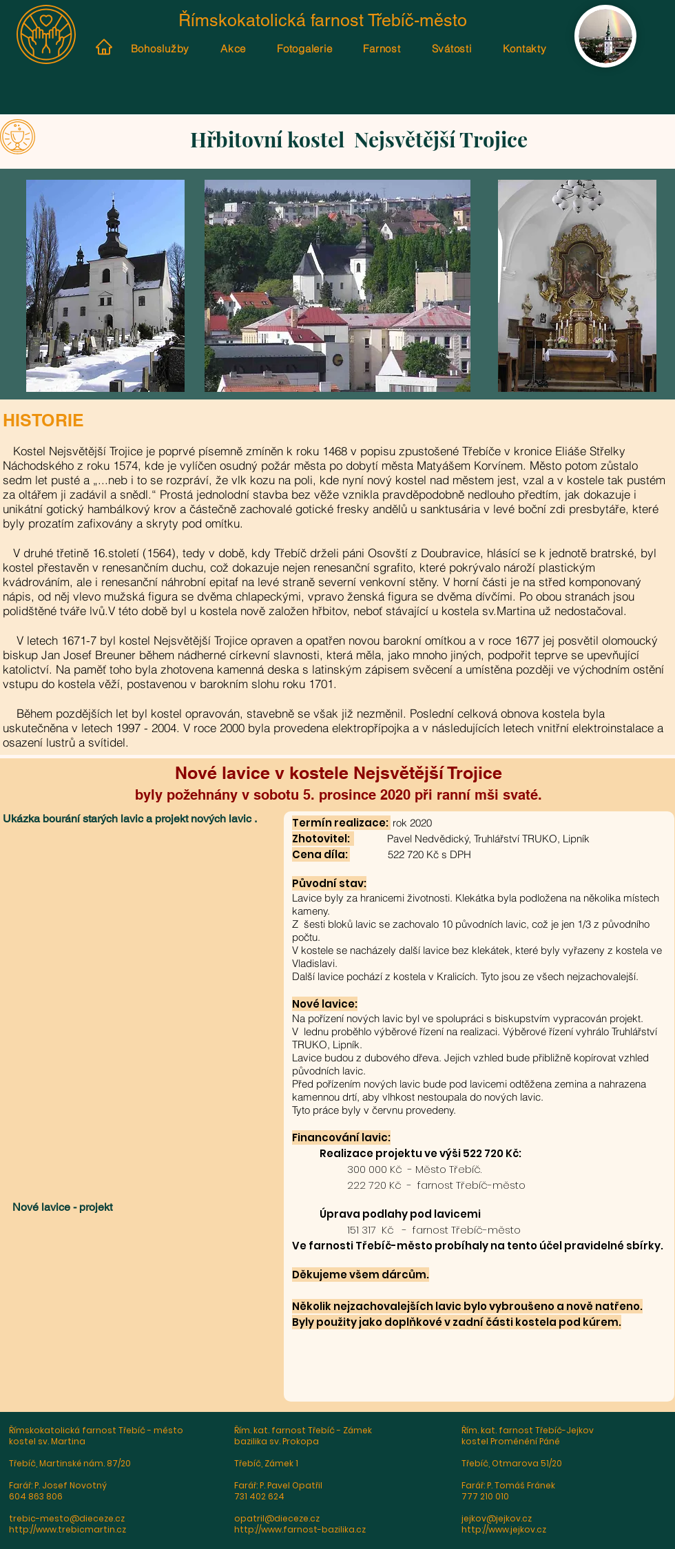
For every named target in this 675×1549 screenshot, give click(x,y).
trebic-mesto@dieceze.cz (67, 1518)
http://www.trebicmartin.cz (67, 1529)
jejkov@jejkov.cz (496, 1518)
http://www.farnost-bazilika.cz (300, 1529)
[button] (142, 929)
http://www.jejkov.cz (503, 1529)
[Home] (104, 46)
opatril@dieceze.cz (277, 1518)
